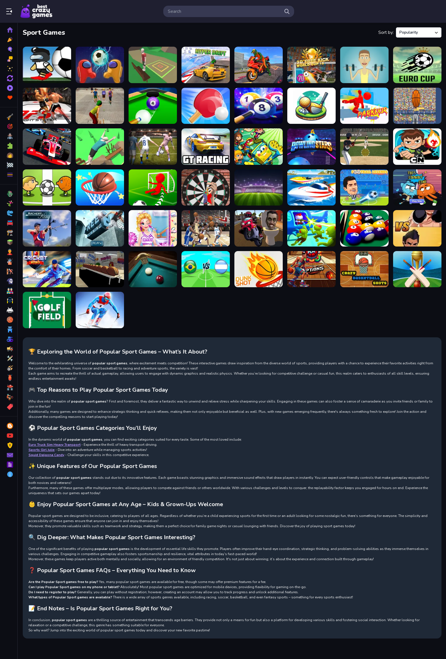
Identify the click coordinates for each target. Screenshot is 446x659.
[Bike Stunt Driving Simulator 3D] (258, 65)
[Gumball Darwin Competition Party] (417, 187)
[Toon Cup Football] (258, 187)
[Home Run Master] (364, 146)
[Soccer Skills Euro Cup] (417, 65)
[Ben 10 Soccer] (417, 146)
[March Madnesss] (205, 228)
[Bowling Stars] (311, 146)
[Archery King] (47, 228)
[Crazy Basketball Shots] (364, 269)
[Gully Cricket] (100, 106)
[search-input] (224, 11)
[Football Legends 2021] (364, 187)
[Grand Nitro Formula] (47, 146)
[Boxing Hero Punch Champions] (417, 228)
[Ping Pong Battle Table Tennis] (205, 106)
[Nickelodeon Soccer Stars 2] (258, 146)
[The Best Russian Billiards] (153, 269)
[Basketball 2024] (311, 269)
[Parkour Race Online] (364, 106)
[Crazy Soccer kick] (153, 187)
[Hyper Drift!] (205, 65)
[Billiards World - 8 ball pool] (258, 106)
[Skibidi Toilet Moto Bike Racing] (258, 228)
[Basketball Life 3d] (100, 187)
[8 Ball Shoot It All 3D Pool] (153, 106)
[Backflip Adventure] (153, 65)
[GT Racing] (205, 146)
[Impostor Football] (47, 65)
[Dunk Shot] (258, 269)
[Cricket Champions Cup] (417, 269)
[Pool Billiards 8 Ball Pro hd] (364, 228)
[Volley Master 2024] (153, 146)
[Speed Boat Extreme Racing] (311, 187)
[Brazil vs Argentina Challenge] (205, 269)
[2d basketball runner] (417, 106)
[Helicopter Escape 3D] (311, 228)
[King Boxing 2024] (47, 106)
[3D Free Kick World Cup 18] (311, 65)
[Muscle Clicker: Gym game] (364, 65)
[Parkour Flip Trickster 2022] (100, 146)
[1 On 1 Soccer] (47, 187)
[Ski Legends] (100, 310)
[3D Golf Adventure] (311, 106)
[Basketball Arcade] (100, 269)
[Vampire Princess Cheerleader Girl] (153, 228)
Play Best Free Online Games (36, 11)
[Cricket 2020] (47, 269)
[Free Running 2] (100, 228)
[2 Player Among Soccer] (100, 65)
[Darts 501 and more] (205, 187)
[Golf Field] (47, 310)
